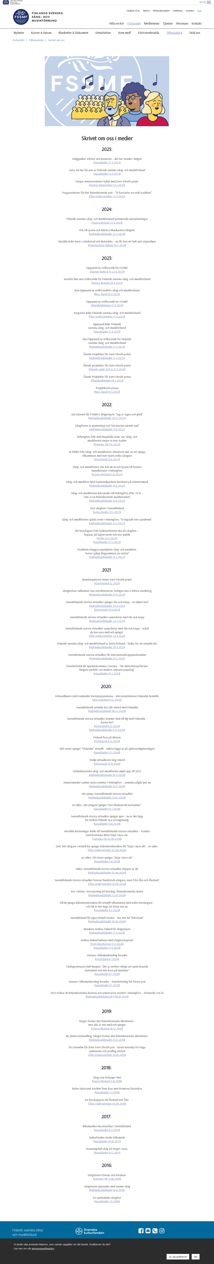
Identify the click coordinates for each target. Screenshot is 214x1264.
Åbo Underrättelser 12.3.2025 (107, 192)
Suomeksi (190, 6)
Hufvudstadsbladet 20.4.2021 (107, 642)
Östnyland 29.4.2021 (107, 605)
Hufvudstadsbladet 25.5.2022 (107, 518)
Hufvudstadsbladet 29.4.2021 (107, 601)
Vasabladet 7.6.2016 (107, 1197)
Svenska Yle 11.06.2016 (107, 1174)
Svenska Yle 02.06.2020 (107, 834)
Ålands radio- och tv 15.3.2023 (107, 364)
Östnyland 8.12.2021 (107, 579)
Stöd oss (194, 28)
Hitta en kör (116, 19)
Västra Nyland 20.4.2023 (107, 278)
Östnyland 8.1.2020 (107, 954)
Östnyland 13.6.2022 (107, 454)
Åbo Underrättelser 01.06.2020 (107, 879)
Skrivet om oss (56, 35)
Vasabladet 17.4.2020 (107, 943)
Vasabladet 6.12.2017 (107, 1148)
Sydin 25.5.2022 (107, 533)
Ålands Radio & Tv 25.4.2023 (107, 267)
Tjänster (168, 19)
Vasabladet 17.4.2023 (107, 327)
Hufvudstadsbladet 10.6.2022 (107, 496)
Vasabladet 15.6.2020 (107, 819)
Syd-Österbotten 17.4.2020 (107, 939)
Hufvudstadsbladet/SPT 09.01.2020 (107, 992)
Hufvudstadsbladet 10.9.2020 (107, 781)
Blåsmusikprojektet (161, 6)
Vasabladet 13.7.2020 (107, 804)
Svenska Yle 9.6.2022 (107, 440)
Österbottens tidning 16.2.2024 (107, 240)
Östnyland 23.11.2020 (107, 759)
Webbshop (177, 6)
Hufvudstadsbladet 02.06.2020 (107, 868)
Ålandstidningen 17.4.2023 (107, 300)
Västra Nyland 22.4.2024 (107, 218)
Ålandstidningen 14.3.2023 (107, 376)
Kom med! (124, 28)
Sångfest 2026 (133, 6)
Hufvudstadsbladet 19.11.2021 (107, 590)
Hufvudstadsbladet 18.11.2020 (107, 770)
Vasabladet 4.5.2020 (107, 905)
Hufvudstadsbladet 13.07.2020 (107, 793)
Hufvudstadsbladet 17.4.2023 (107, 342)
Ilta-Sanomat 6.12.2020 (107, 695)
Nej (195, 1256)
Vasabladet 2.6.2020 (107, 857)
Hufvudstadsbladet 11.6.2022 (107, 481)
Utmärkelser (103, 28)
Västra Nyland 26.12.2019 (107, 1024)
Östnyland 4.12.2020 (107, 736)
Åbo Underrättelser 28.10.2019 (107, 1050)
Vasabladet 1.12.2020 (107, 748)
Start (199, 6)
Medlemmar (152, 19)
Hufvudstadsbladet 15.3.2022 (107, 552)
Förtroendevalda (148, 28)
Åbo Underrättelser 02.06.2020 (107, 845)
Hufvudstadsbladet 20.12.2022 (107, 413)
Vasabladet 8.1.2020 (107, 969)
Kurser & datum (41, 28)
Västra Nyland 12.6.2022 (107, 470)
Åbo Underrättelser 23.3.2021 (107, 631)
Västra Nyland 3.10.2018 (107, 1076)
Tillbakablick (174, 28)
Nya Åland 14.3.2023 (107, 387)
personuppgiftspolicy (43, 1248)
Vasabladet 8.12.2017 (107, 1125)
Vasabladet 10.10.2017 (107, 1136)
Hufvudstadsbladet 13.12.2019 (107, 1035)
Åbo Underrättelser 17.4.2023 (107, 312)
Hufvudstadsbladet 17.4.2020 (107, 928)
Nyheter (19, 28)
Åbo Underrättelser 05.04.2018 (107, 1099)
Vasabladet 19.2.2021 (107, 669)
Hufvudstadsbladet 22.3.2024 (107, 229)
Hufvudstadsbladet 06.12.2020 (107, 706)
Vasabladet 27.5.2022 (107, 537)
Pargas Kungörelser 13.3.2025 (107, 180)
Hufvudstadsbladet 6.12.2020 (107, 725)
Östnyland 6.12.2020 (107, 721)
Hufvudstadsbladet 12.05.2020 (107, 890)
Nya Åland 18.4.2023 (107, 289)
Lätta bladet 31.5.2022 (107, 507)
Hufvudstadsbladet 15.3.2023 (107, 353)
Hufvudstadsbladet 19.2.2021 (107, 654)
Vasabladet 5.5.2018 (107, 1088)
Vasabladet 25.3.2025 (107, 169)
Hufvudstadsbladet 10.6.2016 (107, 1185)
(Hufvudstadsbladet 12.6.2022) (107, 424)
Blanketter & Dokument (73, 28)
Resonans (182, 19)
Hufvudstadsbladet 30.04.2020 (107, 917)
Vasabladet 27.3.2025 (107, 158)
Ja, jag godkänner (178, 1256)
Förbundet (134, 19)
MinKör (146, 6)
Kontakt (197, 19)
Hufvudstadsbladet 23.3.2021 (107, 616)
